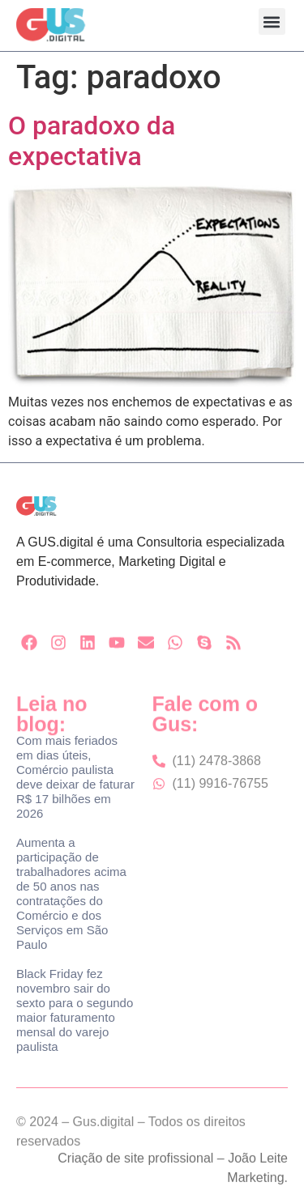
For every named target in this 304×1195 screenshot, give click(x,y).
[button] (272, 21)
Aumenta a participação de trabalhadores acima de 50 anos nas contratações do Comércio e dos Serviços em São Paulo (71, 893)
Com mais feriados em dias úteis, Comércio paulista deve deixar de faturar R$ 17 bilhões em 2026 (75, 777)
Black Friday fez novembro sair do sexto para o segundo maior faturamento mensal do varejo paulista (74, 1010)
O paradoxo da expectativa (91, 141)
